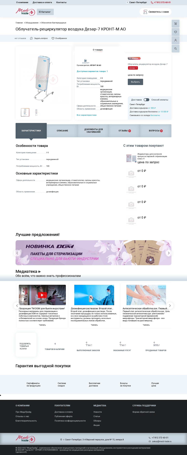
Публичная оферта (63, 416)
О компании (22, 2)
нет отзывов (20, 38)
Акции (97, 425)
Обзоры (97, 421)
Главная (19, 23)
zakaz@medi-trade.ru (161, 441)
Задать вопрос (39, 38)
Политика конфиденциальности (70, 421)
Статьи (97, 416)
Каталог (45, 12)
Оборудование (32, 23)
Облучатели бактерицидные (53, 23)
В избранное (59, 38)
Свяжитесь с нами (155, 12)
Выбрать (135, 82)
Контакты (61, 2)
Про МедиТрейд (23, 412)
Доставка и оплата (42, 2)
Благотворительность (26, 421)
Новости (98, 412)
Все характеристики (86, 115)
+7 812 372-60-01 (162, 2)
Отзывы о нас (22, 416)
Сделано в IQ (21, 452)
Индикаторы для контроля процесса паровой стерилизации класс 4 (152, 156)
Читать (42, 325)
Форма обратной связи (143, 412)
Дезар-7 (133, 68)
